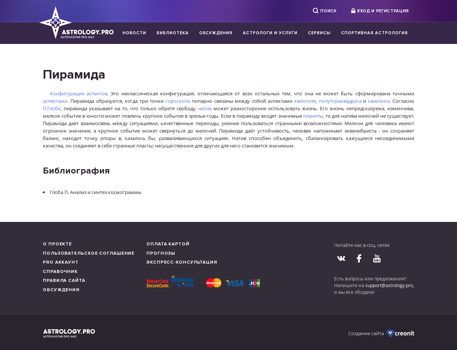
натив (205, 108)
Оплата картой (168, 244)
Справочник (60, 271)
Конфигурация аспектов (78, 93)
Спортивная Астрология (374, 33)
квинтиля (305, 101)
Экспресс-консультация (181, 262)
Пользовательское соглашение (88, 253)
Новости (134, 33)
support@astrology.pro (389, 285)
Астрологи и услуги (270, 33)
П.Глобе (52, 108)
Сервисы (319, 33)
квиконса (379, 101)
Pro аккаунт (61, 262)
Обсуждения (216, 33)
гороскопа (177, 101)
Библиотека (173, 33)
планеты (313, 115)
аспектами (55, 101)
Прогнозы (160, 253)
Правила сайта (64, 280)
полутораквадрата (340, 101)
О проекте (57, 244)
